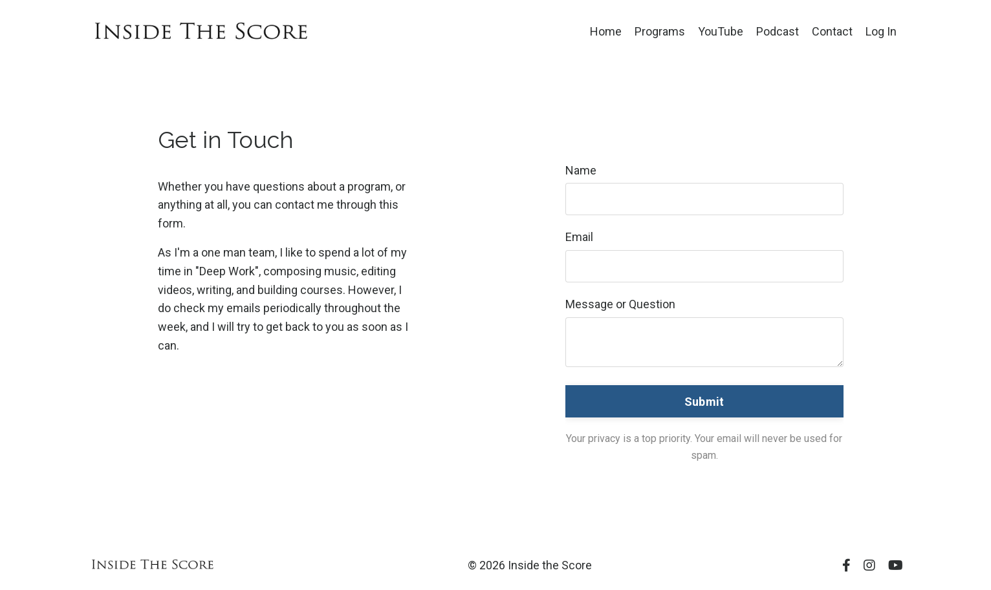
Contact (832, 31)
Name (580, 170)
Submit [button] (704, 401)
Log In (881, 31)
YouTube (720, 31)
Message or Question (620, 304)
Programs (660, 31)
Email (579, 237)
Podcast (777, 31)
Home (606, 31)
